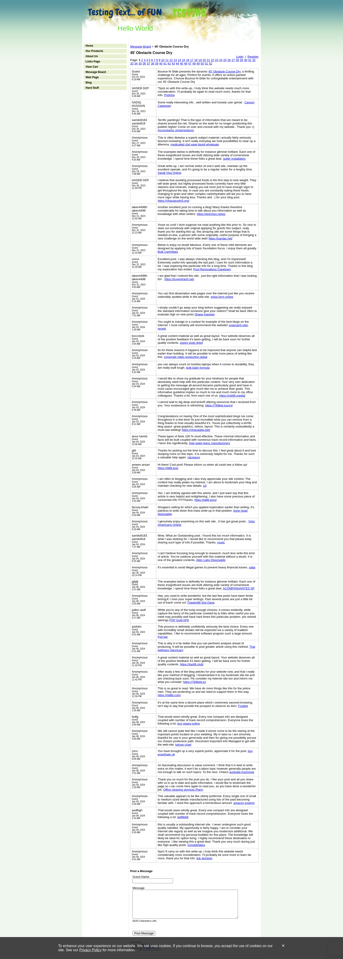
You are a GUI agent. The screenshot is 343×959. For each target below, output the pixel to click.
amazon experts (244, 803)
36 (144, 63)
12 (171, 60)
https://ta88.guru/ (205, 500)
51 (206, 63)
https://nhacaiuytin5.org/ (173, 200)
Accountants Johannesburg (176, 130)
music (221, 542)
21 (208, 60)
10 (162, 60)
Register (253, 56)
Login (239, 56)
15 (183, 60)
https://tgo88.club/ (192, 664)
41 (165, 63)
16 (187, 60)
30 (245, 60)
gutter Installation (234, 158)
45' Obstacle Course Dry (224, 71)
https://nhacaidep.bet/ (196, 430)
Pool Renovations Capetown (212, 269)
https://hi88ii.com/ (169, 695)
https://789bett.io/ (194, 682)
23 (216, 60)
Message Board (96, 72)
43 (173, 63)
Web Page (92, 77)
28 (237, 60)
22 (212, 60)
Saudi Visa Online (169, 173)
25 (225, 60)
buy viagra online (188, 723)
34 (136, 63)
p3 (204, 485)
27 (233, 60)
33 (131, 63)
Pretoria (169, 95)
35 (140, 63)
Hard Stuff (92, 87)
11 (166, 60)
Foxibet (243, 706)
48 (193, 63)
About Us (92, 56)
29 (241, 60)
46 (185, 63)
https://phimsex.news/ (211, 214)
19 (200, 60)
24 (220, 60)
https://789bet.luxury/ (219, 405)
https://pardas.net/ (220, 238)
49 (198, 63)
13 (175, 60)
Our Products (94, 51)
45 (181, 63)
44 (177, 63)
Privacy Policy (90, 950)
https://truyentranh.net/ (179, 279)
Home (89, 45)
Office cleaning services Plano (183, 789)
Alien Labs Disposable (211, 560)
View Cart (92, 66)
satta (252, 567)
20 (204, 60)
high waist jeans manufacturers (209, 443)
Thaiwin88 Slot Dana (200, 602)
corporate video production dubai (185, 357)
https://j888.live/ (168, 468)
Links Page (93, 61)
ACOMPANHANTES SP (238, 588)
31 (249, 60)
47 (189, 63)
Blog (89, 82)
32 (253, 60)
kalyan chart (183, 744)
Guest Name (140, 876)
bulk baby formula (198, 367)
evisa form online (222, 296)
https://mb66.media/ (232, 395)
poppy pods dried (191, 342)
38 (152, 63)
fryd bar (163, 637)
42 (169, 63)
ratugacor (193, 457)
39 (156, 63)
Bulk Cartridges (168, 251)
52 (210, 63)
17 (191, 60)
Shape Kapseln (204, 314)
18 (195, 60)
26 (229, 60)
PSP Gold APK (179, 620)
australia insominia (241, 772)
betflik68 (182, 817)
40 (160, 63)
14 (179, 60)
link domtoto (204, 858)
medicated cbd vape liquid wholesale (194, 144)
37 (148, 63)
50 (202, 63)
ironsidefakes (196, 845)
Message (138, 888)
